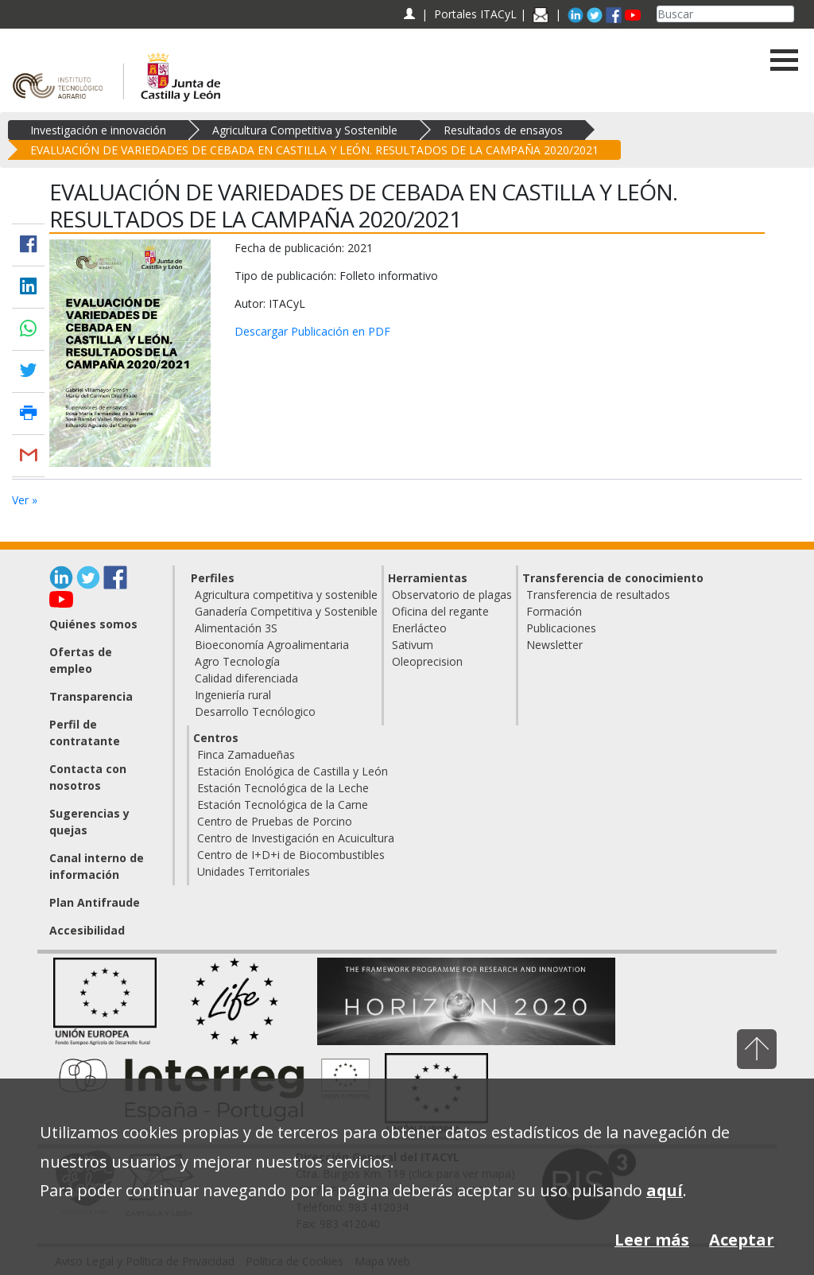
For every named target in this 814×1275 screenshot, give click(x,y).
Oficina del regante (440, 611)
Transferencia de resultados (598, 594)
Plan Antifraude (94, 902)
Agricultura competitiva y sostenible (286, 594)
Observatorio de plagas (452, 594)
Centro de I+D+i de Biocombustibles (291, 854)
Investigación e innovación (98, 130)
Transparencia (91, 696)
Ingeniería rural (233, 694)
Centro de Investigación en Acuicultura (295, 837)
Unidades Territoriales (253, 871)
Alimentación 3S (236, 628)
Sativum (412, 644)
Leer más (651, 1239)
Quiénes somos (93, 624)
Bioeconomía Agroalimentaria (272, 644)
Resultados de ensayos (503, 130)
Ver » (24, 499)
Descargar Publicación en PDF (312, 331)
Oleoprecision (427, 661)
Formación (554, 611)
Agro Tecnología (237, 661)
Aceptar (741, 1239)
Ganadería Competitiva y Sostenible (286, 611)
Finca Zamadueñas (246, 754)
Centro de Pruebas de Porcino (274, 821)
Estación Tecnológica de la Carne (282, 804)
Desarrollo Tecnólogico (255, 711)
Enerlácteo (419, 628)
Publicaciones (561, 628)
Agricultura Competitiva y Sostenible (304, 130)
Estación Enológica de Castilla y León (292, 771)
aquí (664, 1190)
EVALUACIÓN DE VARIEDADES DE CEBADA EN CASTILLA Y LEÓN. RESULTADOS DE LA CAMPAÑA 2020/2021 (314, 149)
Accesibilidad (87, 930)
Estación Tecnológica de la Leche (283, 787)
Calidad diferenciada (246, 678)
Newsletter (554, 644)
